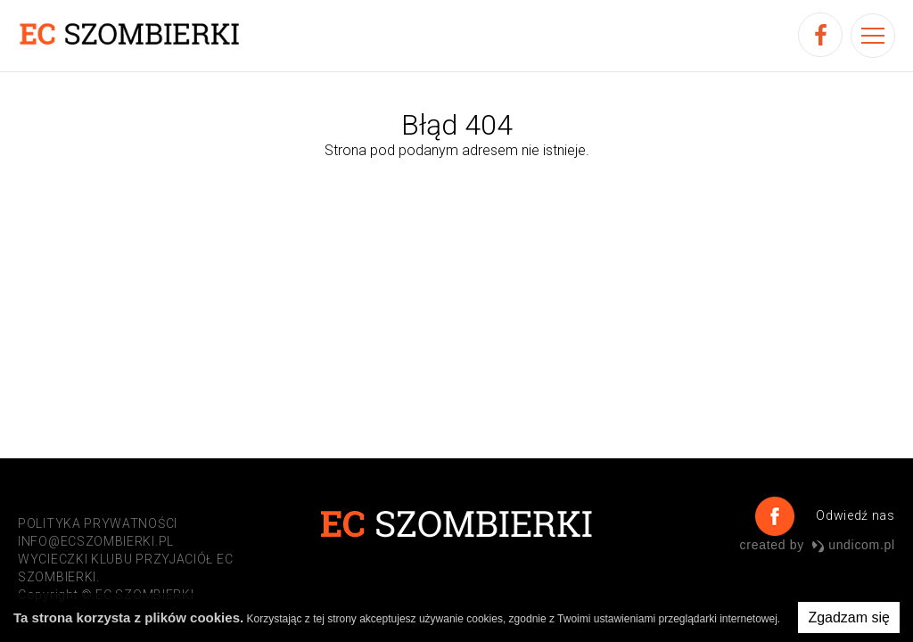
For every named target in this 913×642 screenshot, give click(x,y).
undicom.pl (853, 545)
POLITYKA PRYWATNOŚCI (97, 523)
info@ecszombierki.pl (96, 541)
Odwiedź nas (853, 515)
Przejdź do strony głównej (455, 188)
